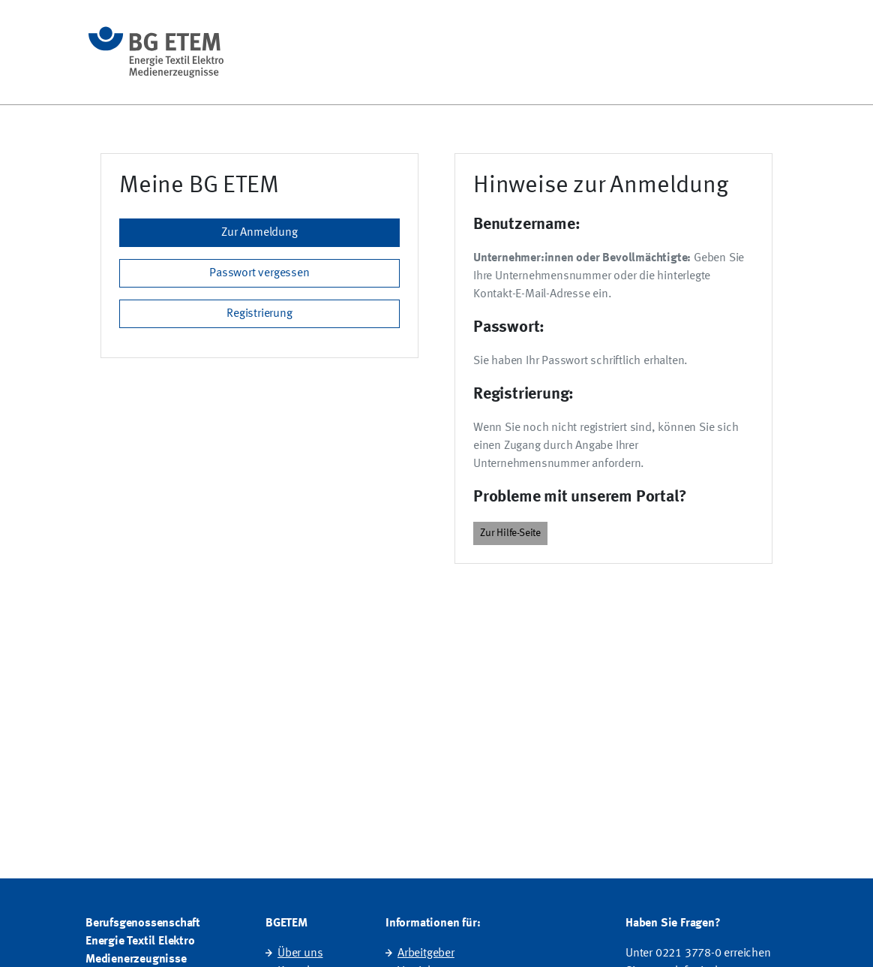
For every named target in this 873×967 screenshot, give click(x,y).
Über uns (300, 953)
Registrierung (259, 314)
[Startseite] (156, 52)
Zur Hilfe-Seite (510, 533)
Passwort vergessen (259, 273)
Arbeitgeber (426, 953)
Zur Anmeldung (259, 233)
